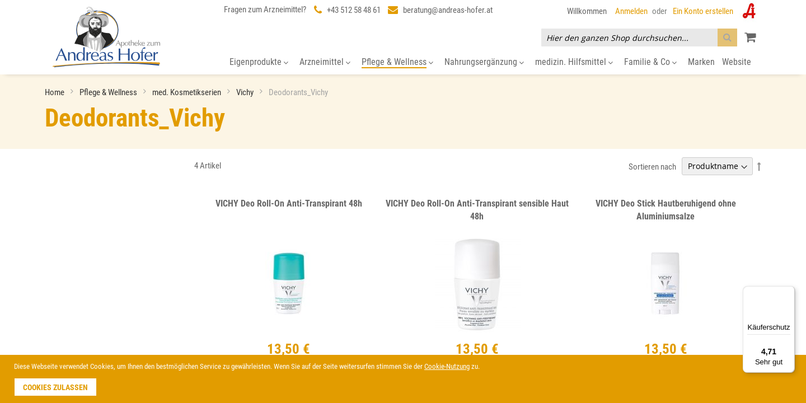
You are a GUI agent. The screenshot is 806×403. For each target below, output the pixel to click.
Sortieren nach (652, 166)
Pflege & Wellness (109, 92)
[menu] (403, 62)
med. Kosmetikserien (187, 92)
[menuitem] (259, 62)
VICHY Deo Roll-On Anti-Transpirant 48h (288, 203)
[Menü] (788, 292)
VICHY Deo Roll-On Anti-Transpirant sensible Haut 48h (477, 210)
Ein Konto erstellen (703, 11)
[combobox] (639, 37)
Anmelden (631, 11)
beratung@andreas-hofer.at (448, 10)
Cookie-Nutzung (447, 366)
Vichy (245, 92)
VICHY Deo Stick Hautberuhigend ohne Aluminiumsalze (666, 210)
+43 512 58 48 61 (354, 10)
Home (55, 92)
